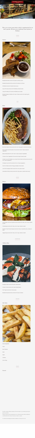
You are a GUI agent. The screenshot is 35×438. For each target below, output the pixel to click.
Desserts (17, 380)
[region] (17, 16)
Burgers (17, 191)
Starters (17, 49)
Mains (17, 115)
